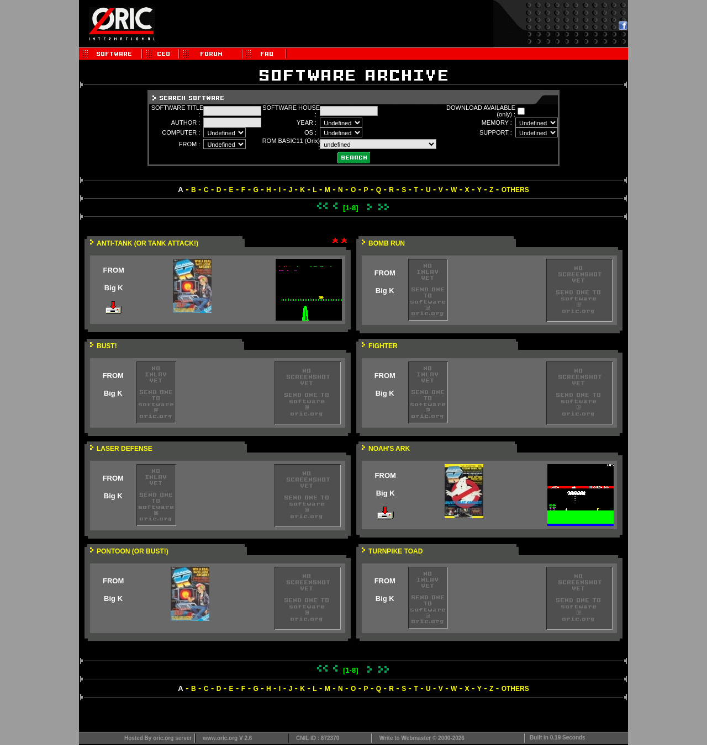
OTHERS (515, 190)
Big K (113, 288)
